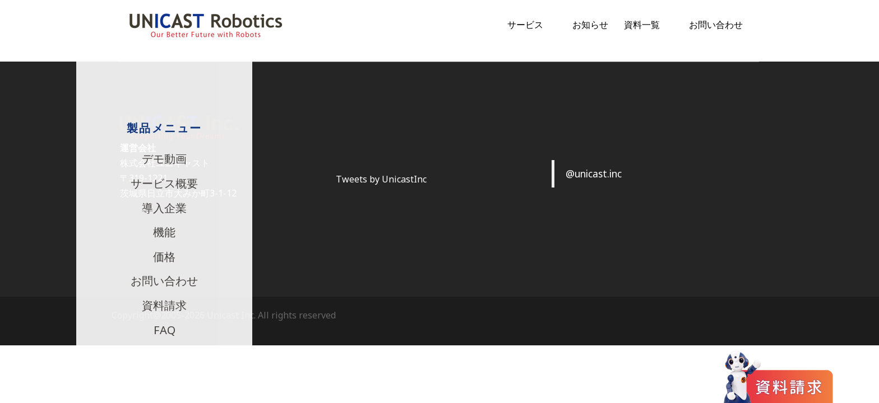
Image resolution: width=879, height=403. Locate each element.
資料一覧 (642, 24)
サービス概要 (164, 183)
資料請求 (164, 305)
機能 (164, 232)
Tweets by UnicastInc (381, 179)
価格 (164, 256)
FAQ (164, 330)
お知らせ (590, 24)
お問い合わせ (716, 24)
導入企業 (164, 207)
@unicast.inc (594, 173)
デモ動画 (164, 158)
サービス (525, 24)
